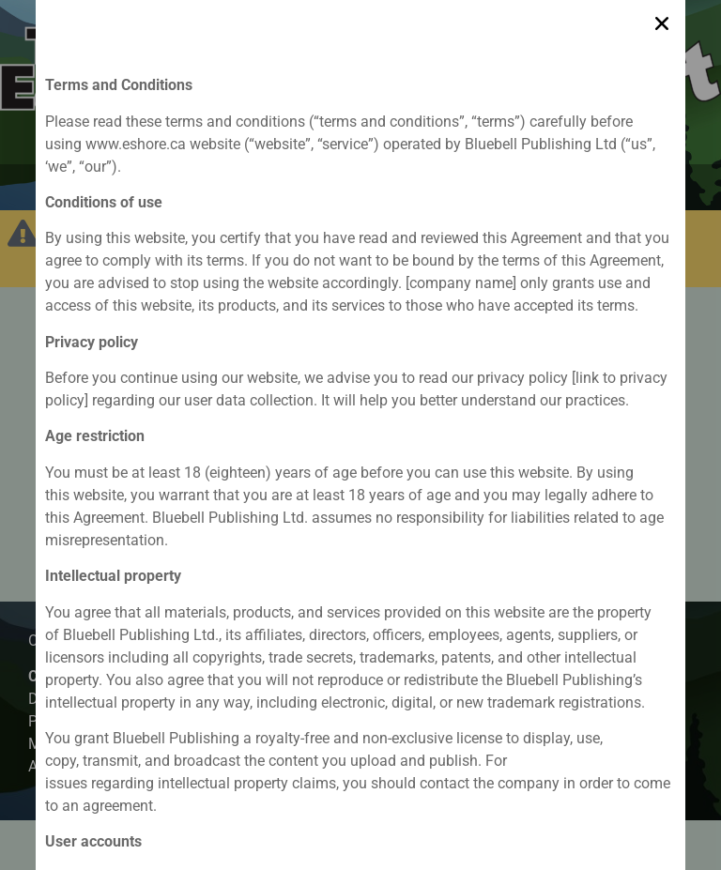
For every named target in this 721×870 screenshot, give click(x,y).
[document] (360, 435)
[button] (661, 19)
